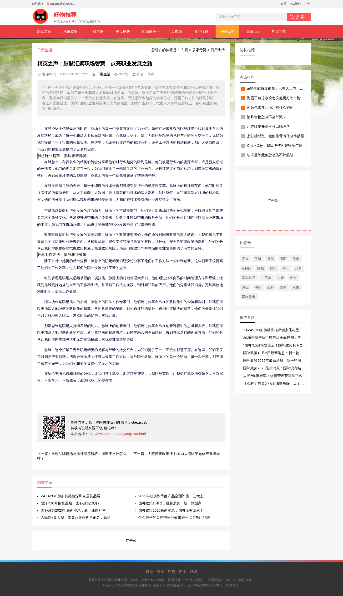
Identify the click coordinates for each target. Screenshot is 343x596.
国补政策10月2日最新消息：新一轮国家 (170, 503)
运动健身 (149, 31)
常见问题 (279, 31)
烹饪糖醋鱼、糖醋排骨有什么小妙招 (275, 136)
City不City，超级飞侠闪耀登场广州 (274, 145)
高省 (245, 259)
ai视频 (246, 268)
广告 (171, 572)
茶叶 (285, 268)
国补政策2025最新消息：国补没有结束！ (170, 510)
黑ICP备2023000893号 (205, 585)
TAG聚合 (295, 3)
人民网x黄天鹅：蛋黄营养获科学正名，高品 (76, 517)
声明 (182, 572)
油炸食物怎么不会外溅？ (266, 117)
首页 (149, 572)
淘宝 (245, 287)
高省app (253, 31)
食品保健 (201, 31)
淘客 (258, 287)
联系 (283, 3)
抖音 (280, 278)
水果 (296, 287)
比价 (293, 278)
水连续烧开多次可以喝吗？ (268, 126)
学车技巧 (248, 278)
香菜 (270, 259)
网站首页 (44, 31)
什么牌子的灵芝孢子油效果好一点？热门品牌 (174, 517)
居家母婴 (227, 31)
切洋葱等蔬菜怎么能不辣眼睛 (270, 155)
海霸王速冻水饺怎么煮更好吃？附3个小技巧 (282, 98)
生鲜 (270, 287)
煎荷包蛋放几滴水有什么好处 (270, 107)
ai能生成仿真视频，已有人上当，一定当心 (280, 88)
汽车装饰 (70, 31)
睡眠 (260, 268)
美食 (296, 259)
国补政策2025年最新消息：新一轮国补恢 (73, 510)
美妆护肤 (123, 31)
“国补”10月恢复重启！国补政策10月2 (70, 503)
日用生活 (218, 50)
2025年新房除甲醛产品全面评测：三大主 (170, 496)
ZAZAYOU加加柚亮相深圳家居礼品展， (72, 496)
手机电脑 (96, 31)
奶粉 (273, 268)
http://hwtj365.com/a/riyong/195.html (117, 434)
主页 (184, 50)
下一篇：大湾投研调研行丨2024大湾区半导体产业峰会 (176, 454)
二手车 (266, 278)
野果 (283, 287)
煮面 (283, 259)
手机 (258, 259)
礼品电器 (175, 31)
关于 (307, 3)
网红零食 (248, 297)
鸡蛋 (298, 268)
